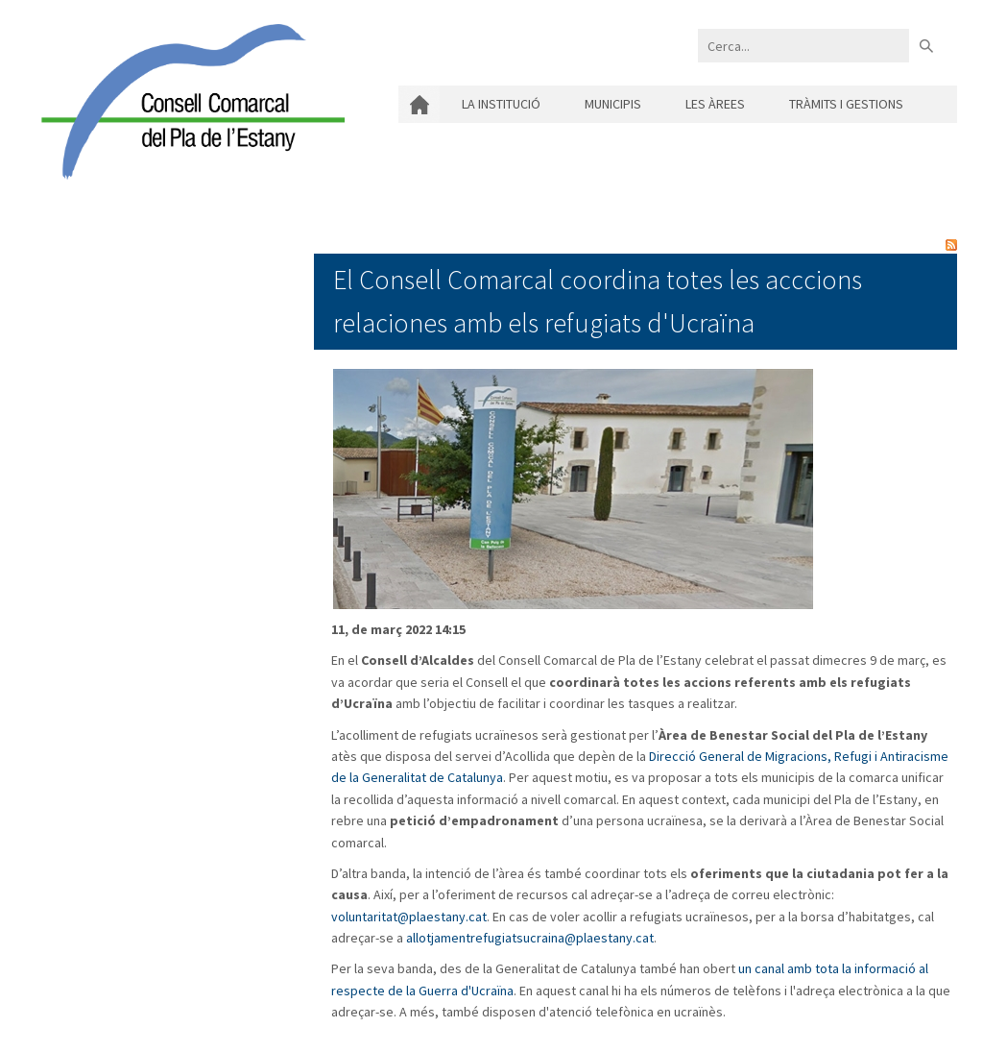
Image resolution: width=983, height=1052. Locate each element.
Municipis (613, 103)
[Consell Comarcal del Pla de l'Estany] (188, 100)
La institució (501, 103)
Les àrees (715, 103)
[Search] (803, 45)
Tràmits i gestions (846, 103)
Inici (419, 104)
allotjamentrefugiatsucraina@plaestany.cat (530, 937)
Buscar (926, 45)
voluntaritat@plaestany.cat (409, 916)
